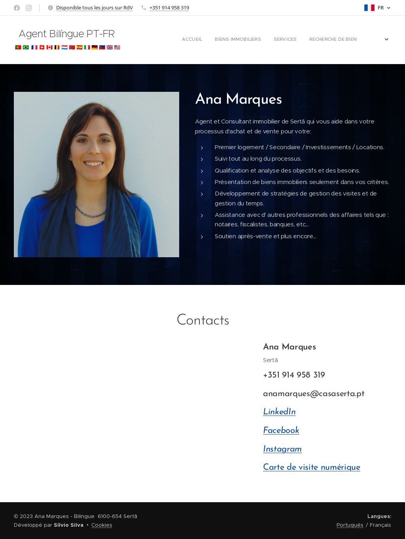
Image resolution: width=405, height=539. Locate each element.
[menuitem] (267, 40)
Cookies (101, 525)
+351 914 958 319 (169, 7)
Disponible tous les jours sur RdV (94, 7)
